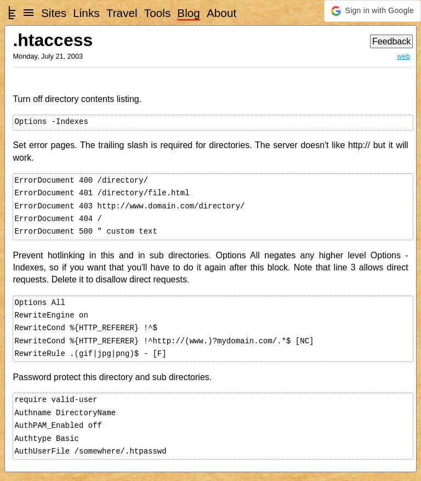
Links (86, 13)
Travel (122, 13)
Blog (188, 13)
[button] (372, 11)
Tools (157, 13)
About (221, 13)
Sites (53, 13)
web (403, 56)
